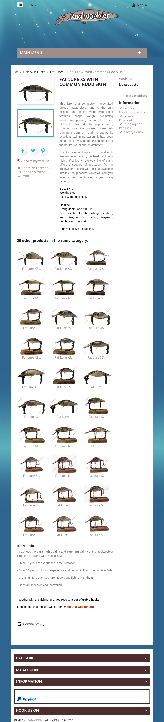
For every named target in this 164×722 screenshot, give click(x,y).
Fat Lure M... (31, 298)
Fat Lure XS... (31, 268)
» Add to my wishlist (35, 161)
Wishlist (126, 78)
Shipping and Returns (131, 126)
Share (23, 154)
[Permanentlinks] (20, 4)
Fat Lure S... (31, 328)
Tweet (33, 154)
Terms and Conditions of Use (132, 110)
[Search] (116, 35)
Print (23, 176)
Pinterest (43, 154)
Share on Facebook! (34, 168)
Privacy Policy (131, 132)
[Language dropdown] (33, 5)
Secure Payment (126, 118)
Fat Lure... (97, 387)
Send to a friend (31, 172)
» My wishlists (136, 96)
